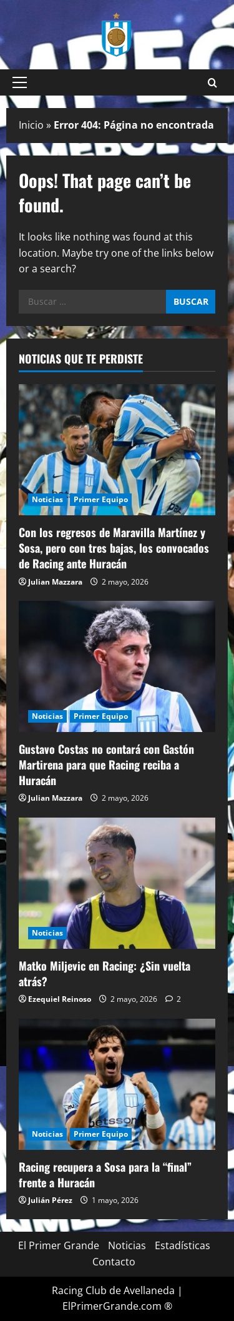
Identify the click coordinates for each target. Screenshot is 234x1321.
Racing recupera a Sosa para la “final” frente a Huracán (105, 1174)
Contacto (113, 1262)
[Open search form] (212, 83)
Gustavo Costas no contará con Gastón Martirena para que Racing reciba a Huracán (106, 764)
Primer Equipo (101, 499)
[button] (19, 82)
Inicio (31, 125)
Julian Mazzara (55, 581)
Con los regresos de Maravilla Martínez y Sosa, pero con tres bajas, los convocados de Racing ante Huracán (114, 547)
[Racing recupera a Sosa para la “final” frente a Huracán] (117, 1084)
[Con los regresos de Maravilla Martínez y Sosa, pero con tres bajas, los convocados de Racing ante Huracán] (117, 449)
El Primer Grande (58, 1245)
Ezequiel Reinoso (59, 999)
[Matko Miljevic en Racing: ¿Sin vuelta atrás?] (117, 883)
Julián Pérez (50, 1200)
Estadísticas (182, 1245)
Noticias (47, 499)
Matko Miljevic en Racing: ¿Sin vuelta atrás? (104, 973)
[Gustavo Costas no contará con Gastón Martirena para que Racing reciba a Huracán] (117, 666)
